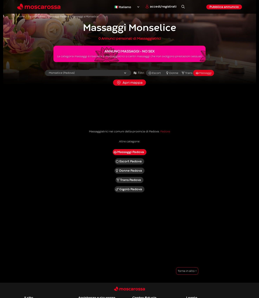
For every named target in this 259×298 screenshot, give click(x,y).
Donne (172, 73)
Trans (186, 73)
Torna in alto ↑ (187, 271)
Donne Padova (128, 171)
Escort (154, 73)
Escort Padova (129, 161)
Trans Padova (128, 180)
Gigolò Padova (128, 189)
